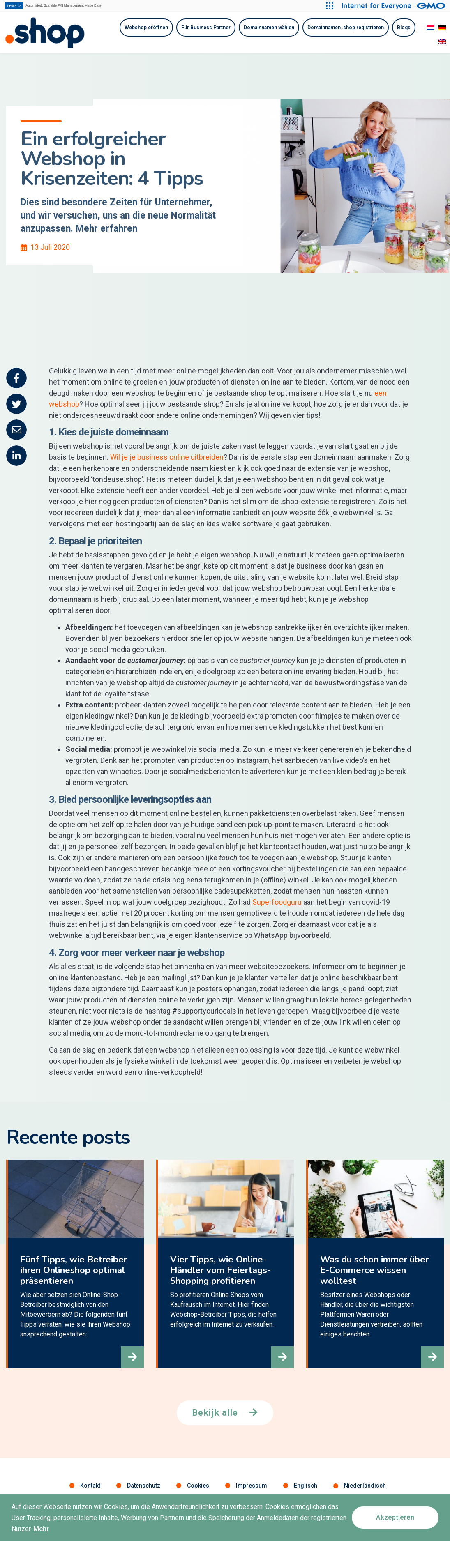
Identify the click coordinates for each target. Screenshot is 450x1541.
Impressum (251, 1486)
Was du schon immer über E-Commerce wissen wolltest (372, 1271)
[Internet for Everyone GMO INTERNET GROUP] (392, 6)
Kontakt (90, 1486)
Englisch (305, 1486)
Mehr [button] (41, 1530)
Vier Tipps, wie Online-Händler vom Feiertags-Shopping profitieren (218, 1271)
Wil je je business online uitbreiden (167, 457)
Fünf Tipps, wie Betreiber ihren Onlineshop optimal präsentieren (71, 1271)
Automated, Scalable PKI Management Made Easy (70, 5)
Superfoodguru (277, 902)
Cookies (198, 1486)
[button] (129, 1354)
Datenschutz (143, 1486)
